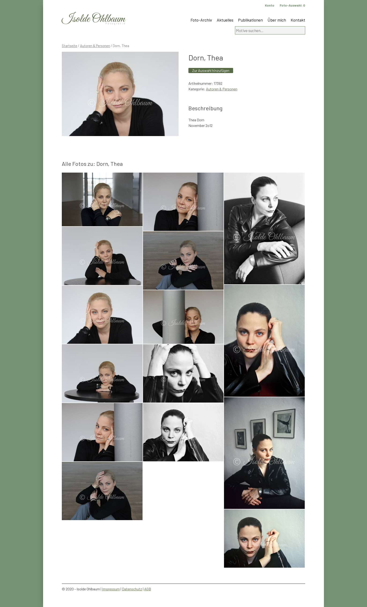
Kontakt (298, 20)
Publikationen (250, 20)
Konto (269, 5)
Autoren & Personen (95, 46)
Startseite (69, 46)
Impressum (111, 589)
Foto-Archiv (201, 20)
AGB (147, 589)
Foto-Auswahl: (292, 5)
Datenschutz (132, 589)
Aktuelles (225, 20)
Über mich (277, 20)
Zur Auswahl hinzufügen (210, 70)
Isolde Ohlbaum (93, 19)
